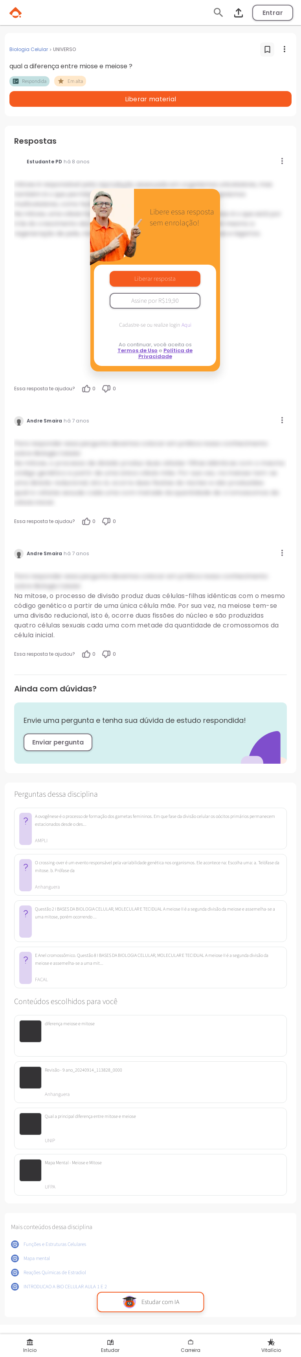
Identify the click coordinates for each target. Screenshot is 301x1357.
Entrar (272, 12)
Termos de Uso (137, 350)
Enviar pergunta (58, 742)
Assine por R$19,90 (155, 300)
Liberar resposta (155, 278)
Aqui (186, 325)
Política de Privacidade (165, 353)
